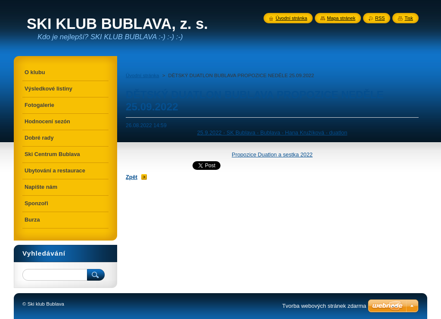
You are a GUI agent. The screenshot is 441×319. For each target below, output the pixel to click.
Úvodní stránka (142, 75)
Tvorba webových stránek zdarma (324, 306)
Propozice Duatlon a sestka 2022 (272, 154)
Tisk (408, 18)
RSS (380, 18)
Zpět (131, 177)
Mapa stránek (341, 18)
